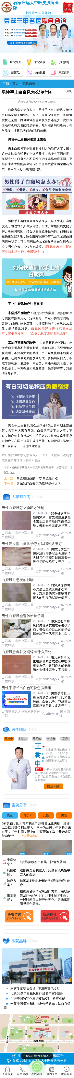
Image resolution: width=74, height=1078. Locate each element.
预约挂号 (63, 62)
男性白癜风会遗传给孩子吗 (23, 616)
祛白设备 (39, 72)
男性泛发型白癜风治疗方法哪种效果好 (32, 544)
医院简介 (15, 62)
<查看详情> (29, 836)
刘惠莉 (23, 738)
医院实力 (16, 72)
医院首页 (7, 1071)
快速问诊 (53, 786)
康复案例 (63, 72)
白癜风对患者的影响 (18, 580)
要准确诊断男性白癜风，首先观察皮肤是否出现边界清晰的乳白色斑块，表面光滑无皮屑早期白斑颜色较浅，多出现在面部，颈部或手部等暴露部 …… (52, 525)
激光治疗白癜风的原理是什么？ (39, 483)
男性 (64, 815)
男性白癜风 (31, 83)
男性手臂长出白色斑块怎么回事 (26, 688)
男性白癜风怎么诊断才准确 (23, 508)
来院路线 (39, 62)
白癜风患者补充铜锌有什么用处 (26, 652)
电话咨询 (22, 1071)
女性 (46, 815)
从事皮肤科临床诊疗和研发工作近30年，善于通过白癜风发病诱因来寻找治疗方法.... (58, 755)
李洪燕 (51, 738)
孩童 (10, 815)
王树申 (9, 738)
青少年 (28, 815)
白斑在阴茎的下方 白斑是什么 (37, 478)
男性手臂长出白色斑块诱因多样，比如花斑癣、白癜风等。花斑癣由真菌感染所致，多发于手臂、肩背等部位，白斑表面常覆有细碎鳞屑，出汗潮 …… (52, 705)
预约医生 (51, 1071)
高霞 (65, 738)
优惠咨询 (66, 1071)
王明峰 (37, 738)
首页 (15, 83)
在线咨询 (37, 1068)
